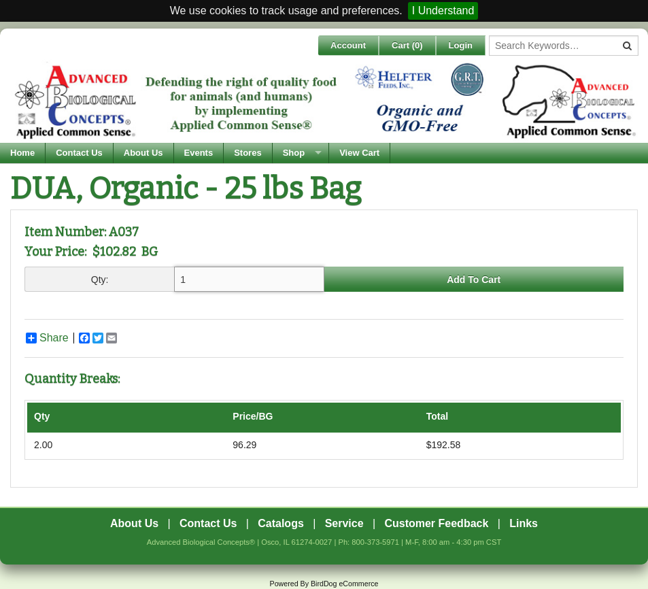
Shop (294, 153)
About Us (143, 153)
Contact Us (79, 153)
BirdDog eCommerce (345, 583)
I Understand (443, 10)
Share (47, 338)
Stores (247, 153)
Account (348, 45)
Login (461, 45)
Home (22, 153)
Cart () (407, 45)
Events (199, 153)
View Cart (359, 153)
